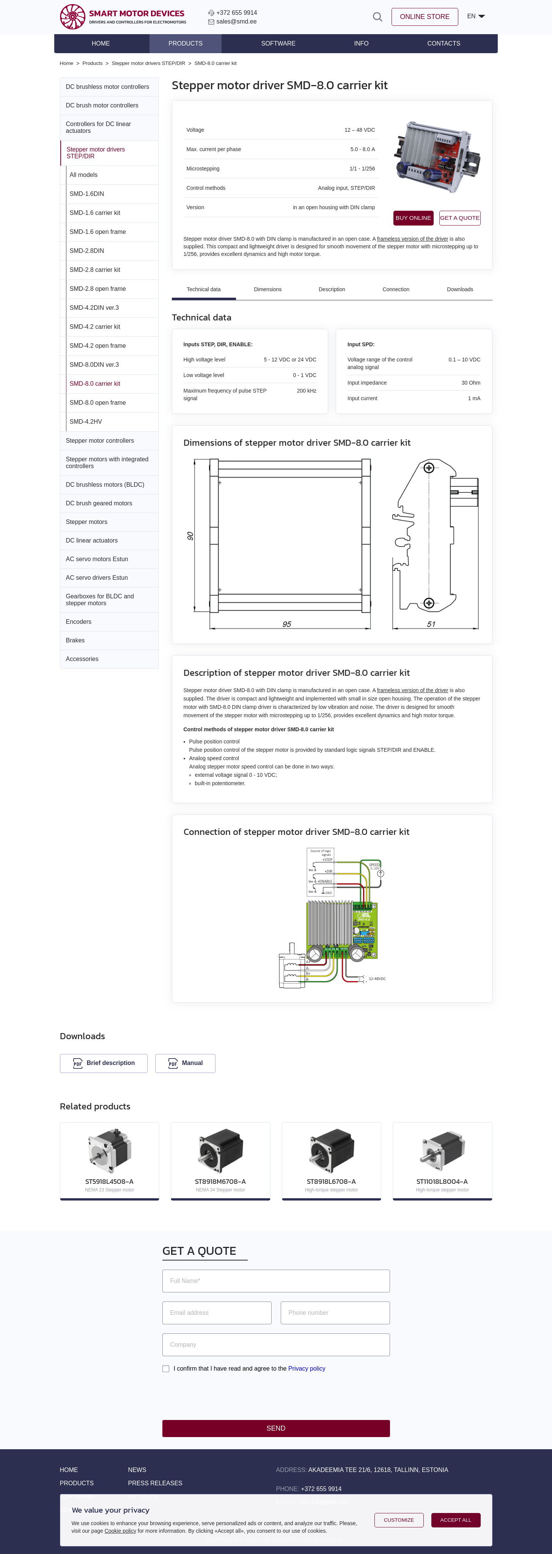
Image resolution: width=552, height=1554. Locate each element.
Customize (398, 1520)
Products (188, 43)
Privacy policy (307, 1368)
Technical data (204, 289)
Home (107, 43)
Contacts (437, 43)
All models (84, 174)
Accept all (456, 1520)
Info (358, 43)
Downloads (460, 289)
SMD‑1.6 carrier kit (95, 212)
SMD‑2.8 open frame (98, 288)
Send (275, 1428)
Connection (396, 289)
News (137, 1470)
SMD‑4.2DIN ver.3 (94, 307)
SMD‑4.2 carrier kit (95, 326)
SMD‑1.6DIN (87, 193)
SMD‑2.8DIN (87, 250)
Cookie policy (120, 1531)
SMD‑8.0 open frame (98, 402)
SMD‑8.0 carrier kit (95, 383)
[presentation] (220, 1396)
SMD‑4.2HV (86, 421)
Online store (424, 17)
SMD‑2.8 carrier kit (95, 269)
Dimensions (268, 289)
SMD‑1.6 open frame (98, 231)
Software (278, 43)
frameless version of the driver (412, 239)
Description (332, 289)
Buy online (389, 218)
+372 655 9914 (321, 1489)
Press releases (155, 1483)
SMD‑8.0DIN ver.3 (94, 364)
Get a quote (451, 218)
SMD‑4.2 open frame (98, 345)
